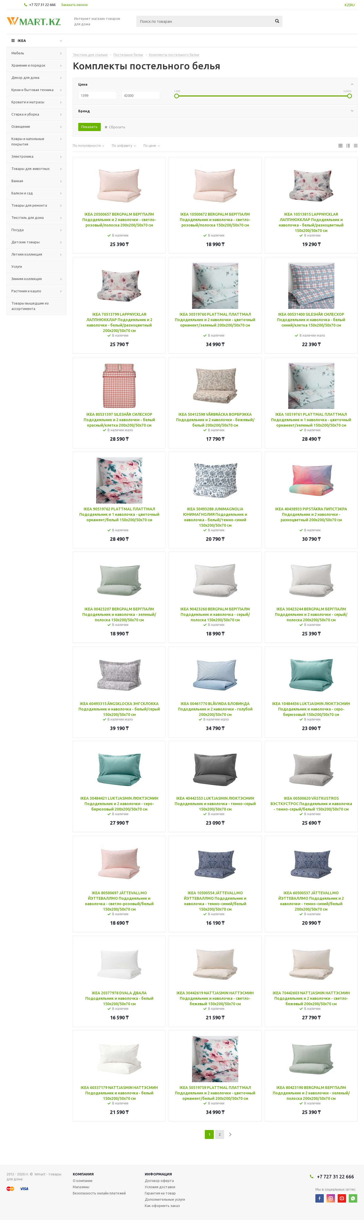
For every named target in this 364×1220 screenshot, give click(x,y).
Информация (158, 1174)
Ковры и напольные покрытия (27, 141)
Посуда (17, 230)
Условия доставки (160, 1187)
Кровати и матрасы (27, 102)
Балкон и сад (22, 193)
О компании (82, 1180)
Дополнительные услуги (165, 1199)
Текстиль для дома (27, 217)
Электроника (22, 156)
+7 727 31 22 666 (42, 5)
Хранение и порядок (28, 65)
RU (352, 5)
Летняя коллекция (26, 254)
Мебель (17, 53)
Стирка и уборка (25, 114)
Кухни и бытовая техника (32, 90)
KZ (347, 5)
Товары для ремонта (29, 205)
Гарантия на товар (160, 1193)
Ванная (17, 181)
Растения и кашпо (26, 291)
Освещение (20, 126)
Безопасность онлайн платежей (99, 1193)
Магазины (81, 1187)
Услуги (16, 266)
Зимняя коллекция (26, 279)
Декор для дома (25, 77)
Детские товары (25, 242)
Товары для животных (30, 168)
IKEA (22, 40)
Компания (83, 1174)
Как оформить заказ (162, 1205)
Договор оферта (159, 1180)
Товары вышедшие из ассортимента (30, 306)
